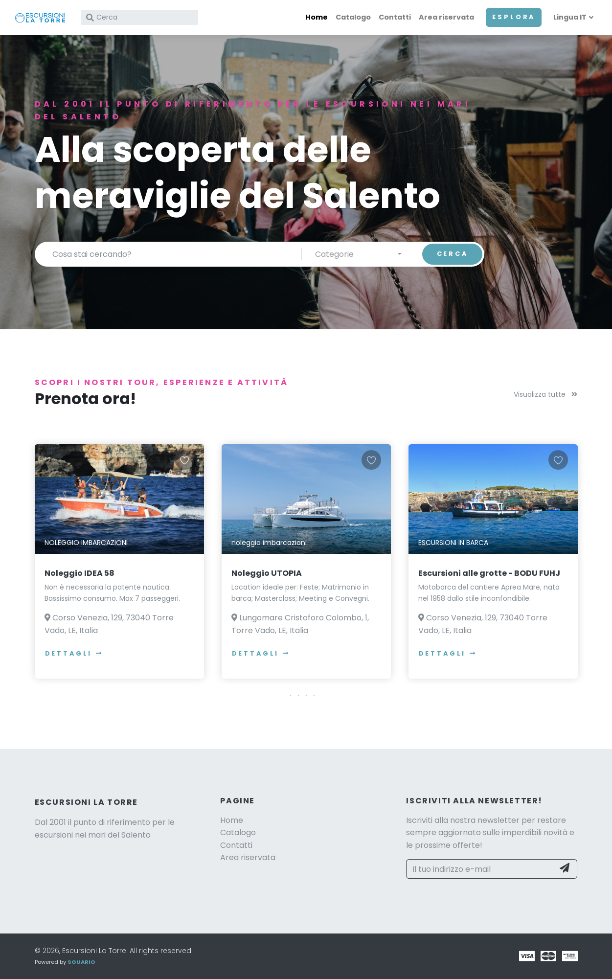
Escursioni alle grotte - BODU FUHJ (489, 573)
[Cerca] (139, 17)
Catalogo (353, 17)
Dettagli (74, 653)
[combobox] (358, 254)
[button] (306, 695)
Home (316, 17)
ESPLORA (513, 17)
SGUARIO (81, 962)
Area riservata (446, 17)
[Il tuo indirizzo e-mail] (480, 869)
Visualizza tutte (545, 394)
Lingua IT (570, 17)
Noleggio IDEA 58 (79, 573)
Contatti (395, 17)
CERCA (452, 254)
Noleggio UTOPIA (266, 573)
